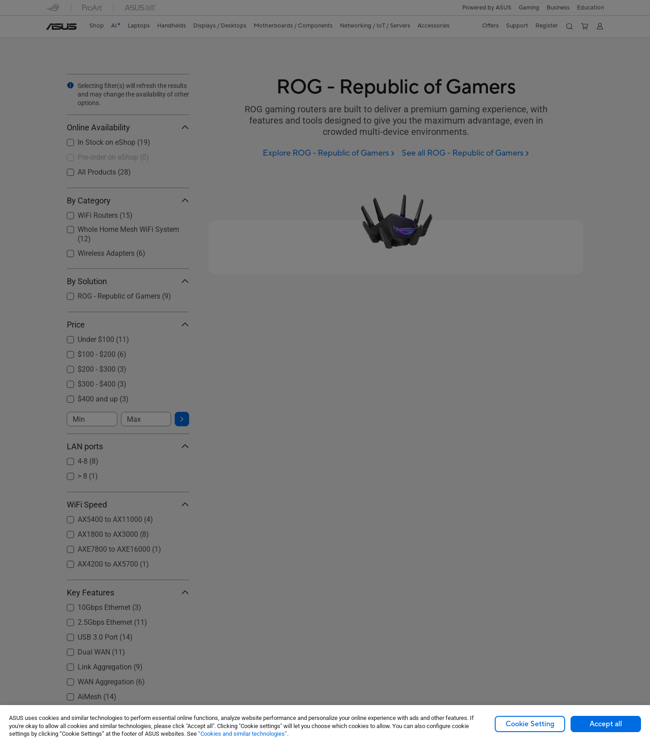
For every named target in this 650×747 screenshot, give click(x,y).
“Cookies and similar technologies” (242, 733)
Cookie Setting (530, 724)
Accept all (606, 724)
